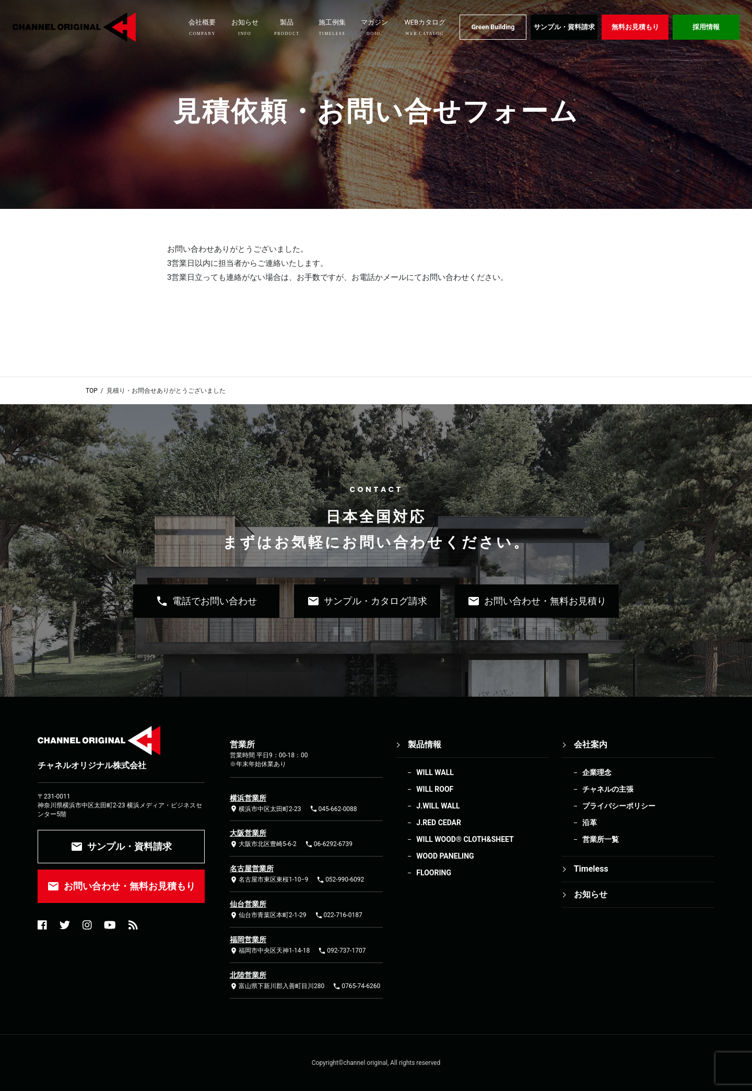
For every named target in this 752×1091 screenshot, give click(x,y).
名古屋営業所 (252, 868)
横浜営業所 (248, 798)
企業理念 (597, 772)
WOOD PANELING (445, 856)
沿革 (589, 822)
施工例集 (332, 27)
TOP (92, 391)
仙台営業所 (248, 904)
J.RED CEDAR (438, 822)
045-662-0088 (333, 809)
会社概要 (202, 27)
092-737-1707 (342, 951)
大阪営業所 (248, 833)
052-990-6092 (340, 880)
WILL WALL (434, 772)
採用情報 (706, 27)
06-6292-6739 (328, 844)
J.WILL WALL (438, 806)
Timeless (591, 869)
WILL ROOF (434, 789)
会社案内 (590, 744)
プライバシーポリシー (618, 806)
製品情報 (424, 744)
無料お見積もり (635, 27)
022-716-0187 (338, 915)
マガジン (374, 27)
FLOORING (433, 873)
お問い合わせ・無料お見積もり (121, 886)
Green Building (493, 27)
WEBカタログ (424, 27)
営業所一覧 (600, 839)
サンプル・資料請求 (564, 27)
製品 (287, 27)
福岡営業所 (248, 939)
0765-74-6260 (356, 986)
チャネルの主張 (607, 789)
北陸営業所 (248, 975)
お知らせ (244, 27)
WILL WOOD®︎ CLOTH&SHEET (464, 839)
